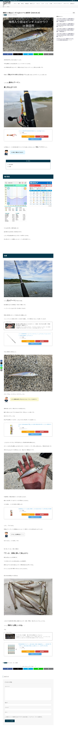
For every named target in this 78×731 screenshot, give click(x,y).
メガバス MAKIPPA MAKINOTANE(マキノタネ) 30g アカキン (31, 130)
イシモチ (10, 662)
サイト (6, 712)
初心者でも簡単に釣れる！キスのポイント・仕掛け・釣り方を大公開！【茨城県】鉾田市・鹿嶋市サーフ (33, 324)
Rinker (23, 132)
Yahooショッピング (35, 139)
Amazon (28, 136)
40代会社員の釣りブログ (6, 3)
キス (13, 662)
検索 (74, 12)
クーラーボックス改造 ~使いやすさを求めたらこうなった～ (29, 635)
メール (7, 707)
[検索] (74, 0)
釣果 (10, 166)
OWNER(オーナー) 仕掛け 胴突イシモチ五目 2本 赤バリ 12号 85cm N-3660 (34, 508)
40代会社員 (62, 21)
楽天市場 (42, 136)
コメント (7, 686)
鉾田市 (17, 662)
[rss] (72, 0)
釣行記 (5, 662)
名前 (6, 702)
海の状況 (11, 164)
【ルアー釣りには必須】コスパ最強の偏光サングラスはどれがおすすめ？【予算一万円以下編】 (65, 20)
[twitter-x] (71, 0)
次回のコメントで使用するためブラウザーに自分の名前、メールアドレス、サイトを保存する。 (24, 716)
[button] (8, 54)
